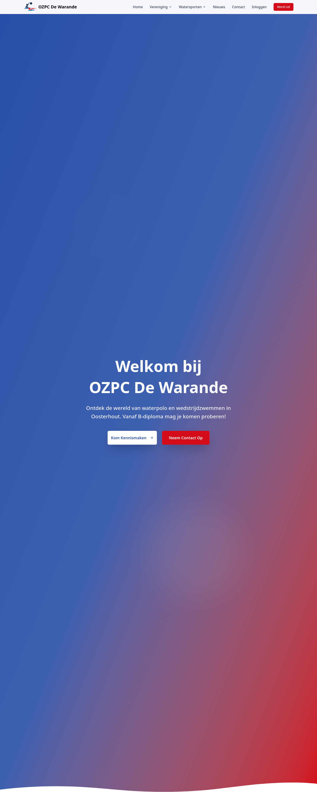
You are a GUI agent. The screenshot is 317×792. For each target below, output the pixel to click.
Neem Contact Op (186, 437)
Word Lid (283, 7)
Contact (238, 7)
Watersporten (192, 7)
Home (138, 7)
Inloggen (259, 7)
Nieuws (219, 7)
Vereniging (161, 7)
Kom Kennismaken (132, 437)
